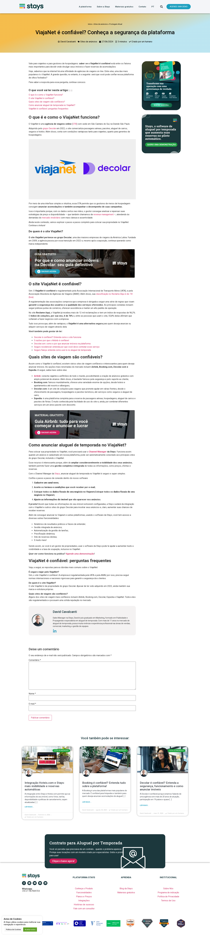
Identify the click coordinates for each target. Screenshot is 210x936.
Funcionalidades (84, 892)
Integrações (84, 900)
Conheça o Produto (84, 888)
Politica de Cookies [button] (13, 930)
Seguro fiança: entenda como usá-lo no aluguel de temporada (62, 350)
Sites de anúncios (101, 24)
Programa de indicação (168, 892)
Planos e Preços (84, 896)
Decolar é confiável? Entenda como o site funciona (57, 337)
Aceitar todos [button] (30, 930)
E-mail (32, 704)
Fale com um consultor (84, 908)
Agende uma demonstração (80, 554)
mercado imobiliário (51, 217)
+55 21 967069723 (31, 890)
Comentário (35, 660)
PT (152, 6)
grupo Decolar (49, 128)
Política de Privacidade (168, 896)
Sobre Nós (168, 888)
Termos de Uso (168, 900)
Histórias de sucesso (84, 904)
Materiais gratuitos (124, 6)
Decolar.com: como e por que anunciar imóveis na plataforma (62, 343)
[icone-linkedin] (54, 631)
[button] (161, 6)
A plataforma (85, 6)
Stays (57, 473)
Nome (32, 694)
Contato (142, 6)
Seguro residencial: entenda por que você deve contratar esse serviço (67, 347)
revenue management (103, 214)
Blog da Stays (126, 888)
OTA (75, 124)
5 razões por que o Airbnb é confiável (51, 340)
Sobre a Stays (103, 6)
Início (90, 24)
